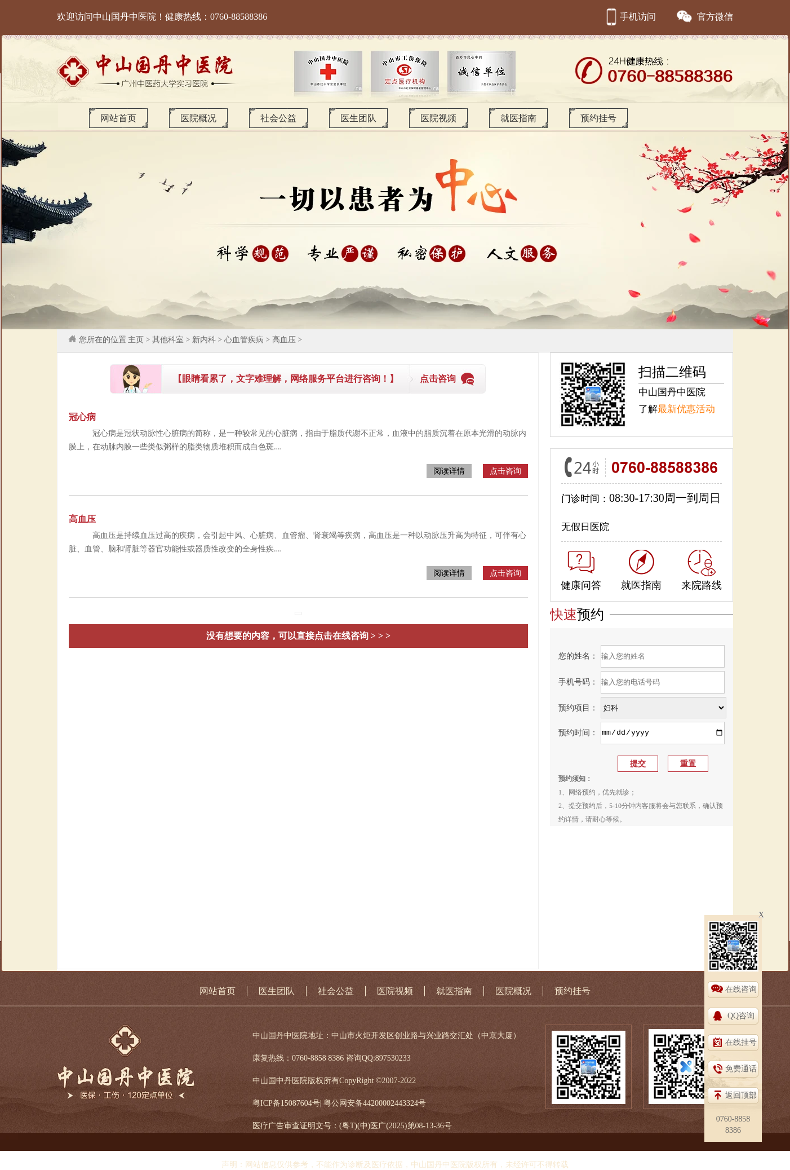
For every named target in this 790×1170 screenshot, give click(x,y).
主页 (136, 339)
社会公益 (278, 118)
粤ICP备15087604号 (286, 1103)
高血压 (284, 339)
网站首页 (118, 118)
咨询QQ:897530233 (378, 1058)
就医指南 (518, 118)
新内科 (204, 339)
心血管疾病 (244, 339)
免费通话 (741, 1069)
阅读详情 (449, 471)
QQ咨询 (741, 1016)
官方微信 (704, 16)
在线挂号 (741, 1042)
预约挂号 (598, 118)
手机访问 (629, 16)
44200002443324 (390, 1103)
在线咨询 (741, 989)
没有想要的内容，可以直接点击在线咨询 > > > (298, 636)
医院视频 (438, 118)
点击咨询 (438, 378)
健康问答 (581, 571)
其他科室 (168, 339)
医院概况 (198, 118)
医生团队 (358, 118)
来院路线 (701, 570)
